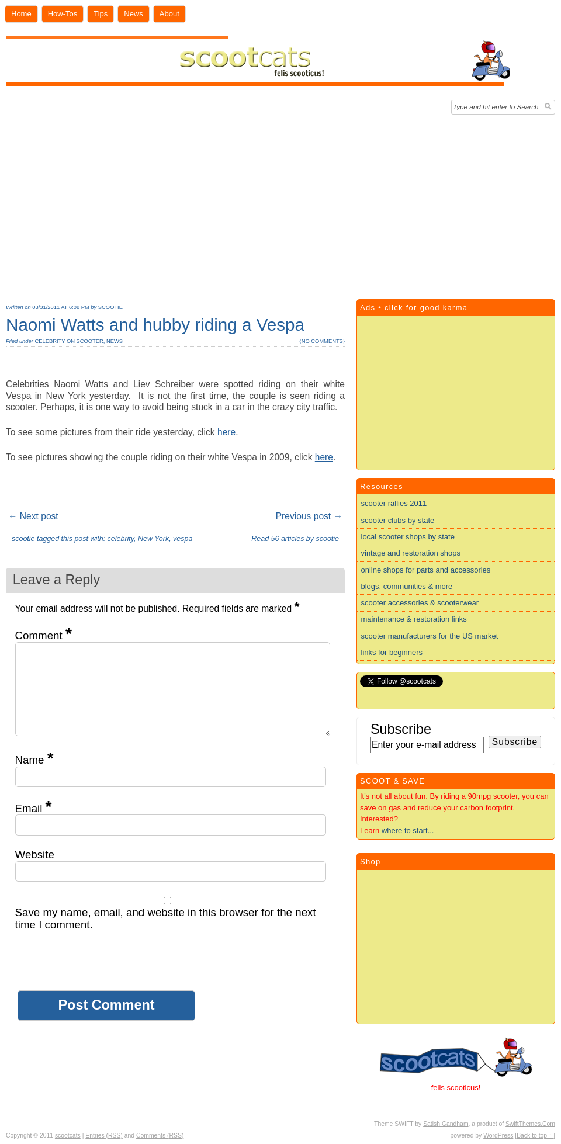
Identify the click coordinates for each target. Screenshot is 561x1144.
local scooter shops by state (408, 536)
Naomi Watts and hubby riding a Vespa (155, 324)
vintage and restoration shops (411, 553)
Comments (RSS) (159, 1135)
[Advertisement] (280, 204)
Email (33, 808)
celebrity (121, 539)
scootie (110, 307)
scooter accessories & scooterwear (420, 602)
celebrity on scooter (68, 341)
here (226, 432)
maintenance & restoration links (414, 619)
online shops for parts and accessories (426, 570)
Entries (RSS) (104, 1135)
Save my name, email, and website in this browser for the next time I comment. (165, 918)
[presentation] (104, 967)
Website (34, 854)
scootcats (68, 1135)
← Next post (33, 516)
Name (34, 760)
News (133, 13)
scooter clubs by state (398, 520)
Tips (101, 13)
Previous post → (309, 516)
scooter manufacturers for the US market (429, 636)
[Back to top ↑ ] (535, 1135)
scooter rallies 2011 (394, 503)
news (114, 341)
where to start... (408, 830)
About (169, 13)
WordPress (498, 1135)
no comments (322, 341)
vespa (182, 539)
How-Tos (63, 13)
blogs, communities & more (407, 586)
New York (153, 539)
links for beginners (392, 652)
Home (21, 13)
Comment (43, 635)
